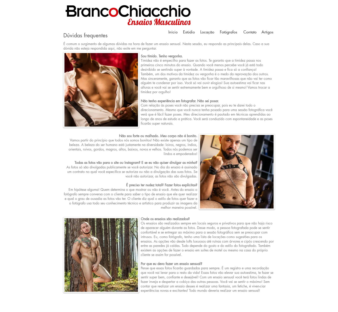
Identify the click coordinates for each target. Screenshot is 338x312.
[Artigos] (267, 32)
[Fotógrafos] (228, 32)
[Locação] (207, 32)
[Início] (173, 32)
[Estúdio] (189, 32)
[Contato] (250, 32)
